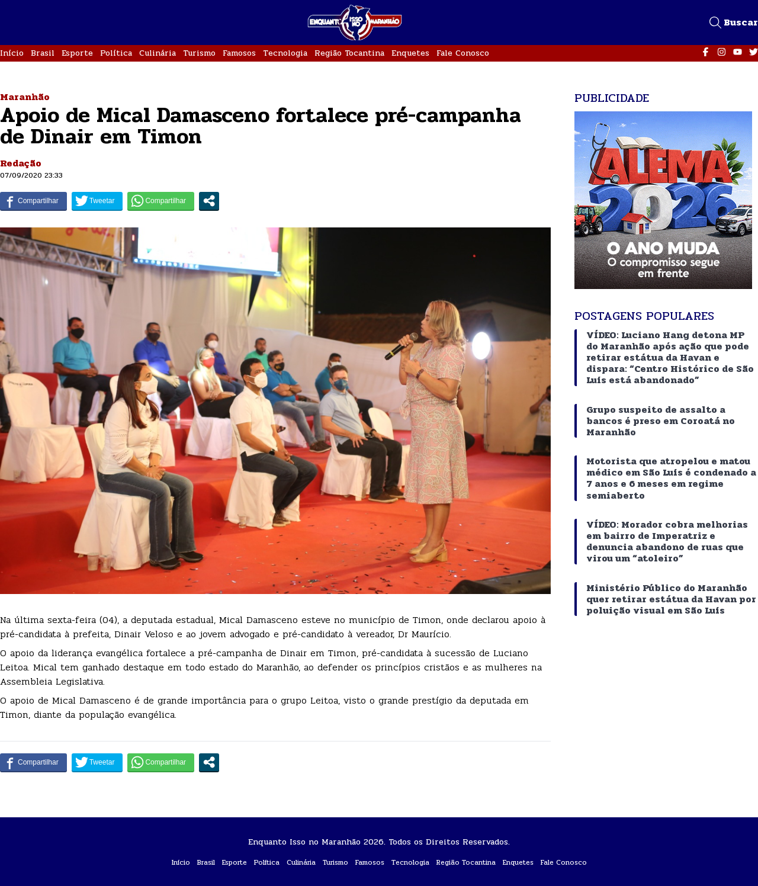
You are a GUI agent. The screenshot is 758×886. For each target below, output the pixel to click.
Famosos (239, 53)
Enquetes (410, 53)
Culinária (157, 53)
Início (12, 53)
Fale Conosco (462, 53)
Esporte (77, 53)
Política (116, 53)
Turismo (199, 53)
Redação (20, 163)
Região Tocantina (349, 53)
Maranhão (25, 96)
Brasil (42, 53)
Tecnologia (285, 53)
